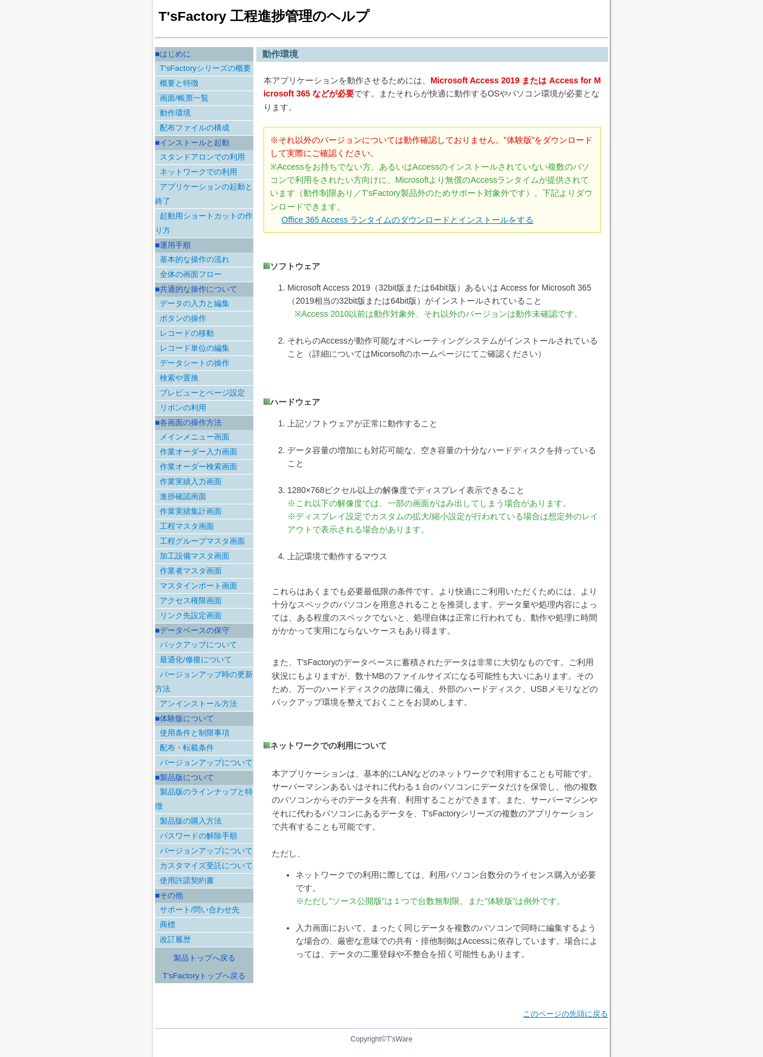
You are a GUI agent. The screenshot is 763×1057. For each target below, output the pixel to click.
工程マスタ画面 (187, 526)
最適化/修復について (196, 659)
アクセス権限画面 (191, 600)
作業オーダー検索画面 (198, 466)
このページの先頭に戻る (565, 1013)
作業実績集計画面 (191, 511)
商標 (167, 924)
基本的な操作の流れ (194, 259)
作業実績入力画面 (191, 481)
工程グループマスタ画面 (202, 541)
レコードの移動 (187, 333)
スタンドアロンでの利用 (202, 156)
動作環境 (175, 112)
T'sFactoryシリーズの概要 (205, 68)
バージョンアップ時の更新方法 (204, 681)
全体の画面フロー (191, 274)
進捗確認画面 (183, 496)
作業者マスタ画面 (191, 570)
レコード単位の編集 (194, 348)
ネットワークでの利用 (198, 171)
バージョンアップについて (206, 762)
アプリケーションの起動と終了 (204, 193)
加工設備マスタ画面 (194, 555)
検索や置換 (179, 377)
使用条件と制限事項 (194, 732)
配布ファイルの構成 (194, 127)
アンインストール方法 (198, 703)
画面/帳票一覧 (184, 97)
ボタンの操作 (183, 318)
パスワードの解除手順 (198, 835)
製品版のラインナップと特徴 (204, 798)
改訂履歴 (175, 939)
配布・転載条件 (187, 747)
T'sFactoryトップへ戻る (204, 975)
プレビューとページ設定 (202, 392)
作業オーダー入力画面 (198, 451)
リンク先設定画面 (191, 615)
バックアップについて (198, 644)
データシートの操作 (194, 362)
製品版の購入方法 (191, 820)
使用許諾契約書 (187, 880)
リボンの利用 (183, 407)
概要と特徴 (179, 83)
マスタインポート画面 (198, 585)
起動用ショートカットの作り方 (204, 223)
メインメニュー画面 (194, 436)
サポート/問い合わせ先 (200, 909)
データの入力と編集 (194, 303)
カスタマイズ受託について (206, 865)
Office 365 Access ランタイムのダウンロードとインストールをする (407, 220)
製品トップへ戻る (204, 957)
